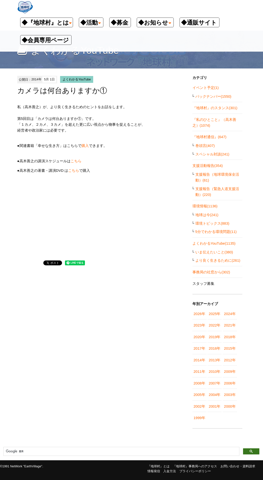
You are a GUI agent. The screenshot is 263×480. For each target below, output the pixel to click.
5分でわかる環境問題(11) (216, 232)
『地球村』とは (158, 466)
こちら (76, 161)
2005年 (199, 395)
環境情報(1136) (205, 206)
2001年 (214, 406)
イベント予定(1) (205, 88)
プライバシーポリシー (195, 471)
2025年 (214, 314)
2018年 (230, 337)
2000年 (230, 406)
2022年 (214, 325)
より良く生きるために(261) (217, 260)
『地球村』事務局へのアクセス (195, 466)
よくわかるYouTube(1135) (214, 243)
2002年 (199, 406)
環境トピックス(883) (212, 223)
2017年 (199, 348)
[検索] (121, 451)
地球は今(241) (206, 215)
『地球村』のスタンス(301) (214, 108)
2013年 (214, 360)
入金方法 (169, 471)
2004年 (214, 395)
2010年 (214, 371)
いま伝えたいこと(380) (214, 252)
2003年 (230, 395)
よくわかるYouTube (77, 79)
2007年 (214, 383)
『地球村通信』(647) (209, 137)
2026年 (199, 314)
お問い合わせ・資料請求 (237, 466)
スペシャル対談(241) (212, 154)
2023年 (199, 325)
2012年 (230, 360)
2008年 (199, 383)
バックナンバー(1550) (213, 96)
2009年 (230, 371)
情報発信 (153, 471)
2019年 (214, 337)
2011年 (199, 371)
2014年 (199, 360)
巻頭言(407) (205, 146)
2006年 (230, 383)
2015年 (230, 348)
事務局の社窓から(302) (211, 272)
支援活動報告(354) (207, 165)
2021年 (230, 325)
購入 (85, 146)
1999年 (199, 418)
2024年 (230, 314)
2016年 (214, 348)
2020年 (199, 337)
